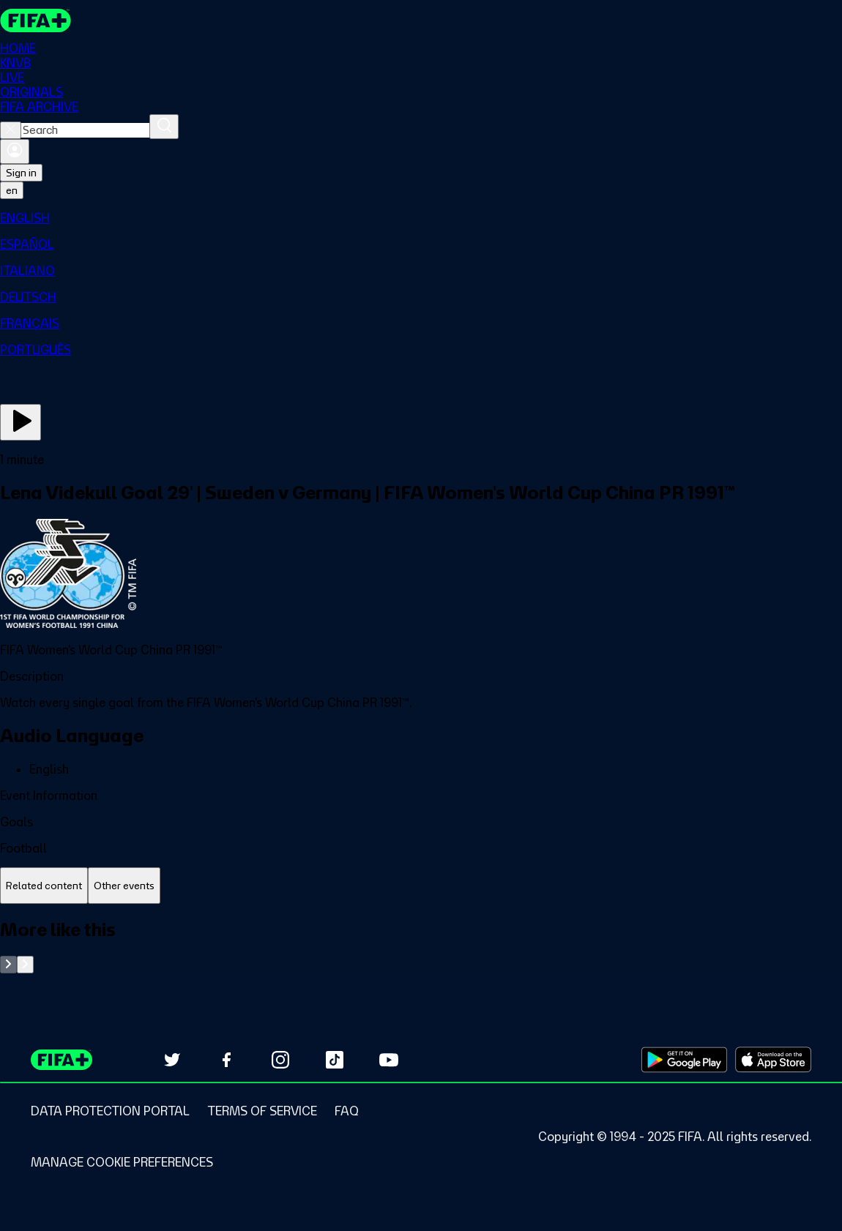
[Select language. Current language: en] (11, 190)
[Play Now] (20, 422)
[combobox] (85, 130)
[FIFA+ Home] (35, 20)
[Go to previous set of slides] (8, 964)
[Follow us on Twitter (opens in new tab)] (172, 1060)
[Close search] (10, 130)
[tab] (44, 886)
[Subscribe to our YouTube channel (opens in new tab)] (389, 1060)
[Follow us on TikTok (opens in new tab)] (334, 1060)
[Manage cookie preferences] (122, 1162)
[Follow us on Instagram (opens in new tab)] (280, 1060)
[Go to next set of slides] (25, 964)
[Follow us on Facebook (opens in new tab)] (226, 1060)
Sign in (21, 172)
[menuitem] (421, 218)
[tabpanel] (421, 945)
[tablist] (421, 886)
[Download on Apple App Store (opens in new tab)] (773, 1060)
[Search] (164, 126)
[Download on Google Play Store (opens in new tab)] (684, 1060)
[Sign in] (14, 151)
